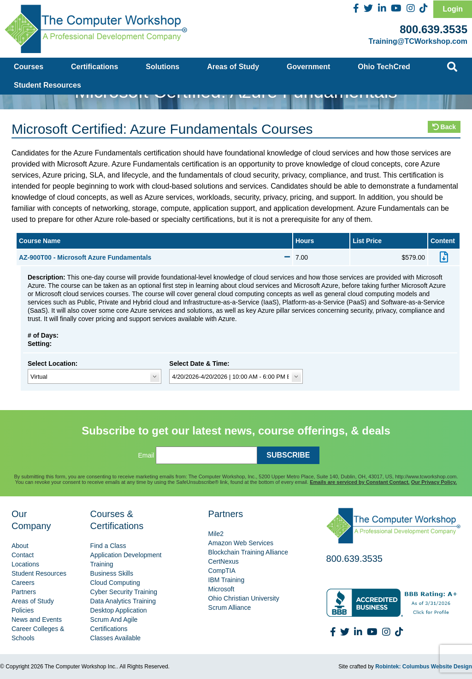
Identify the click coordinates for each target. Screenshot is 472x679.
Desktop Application (118, 610)
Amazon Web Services (240, 543)
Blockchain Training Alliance (248, 552)
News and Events (37, 619)
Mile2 (216, 533)
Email (146, 455)
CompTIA (222, 570)
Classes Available (115, 638)
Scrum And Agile (114, 619)
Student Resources (47, 85)
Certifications (94, 67)
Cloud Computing (115, 582)
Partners (24, 592)
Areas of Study (233, 67)
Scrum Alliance (229, 607)
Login (452, 9)
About (20, 545)
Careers (23, 582)
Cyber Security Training (124, 592)
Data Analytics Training (123, 601)
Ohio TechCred (384, 67)
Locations (25, 564)
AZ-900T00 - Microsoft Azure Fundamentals (154, 257)
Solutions (162, 67)
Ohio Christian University (243, 598)
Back (444, 127)
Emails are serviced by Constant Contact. (359, 482)
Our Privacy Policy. (434, 482)
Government (308, 67)
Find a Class (108, 545)
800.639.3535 (433, 29)
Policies (23, 610)
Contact (23, 555)
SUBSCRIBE (288, 455)
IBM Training (226, 580)
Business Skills (111, 573)
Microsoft (221, 589)
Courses (28, 67)
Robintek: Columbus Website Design (423, 666)
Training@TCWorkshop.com (418, 41)
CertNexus (223, 561)
